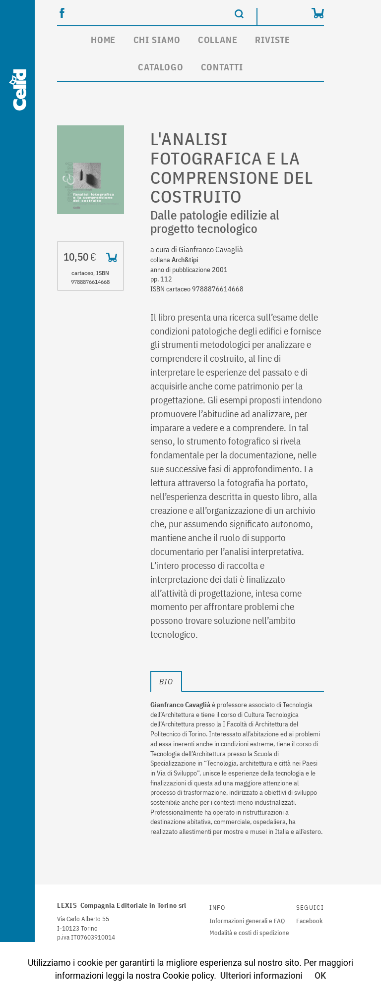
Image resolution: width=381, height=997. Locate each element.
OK (320, 976)
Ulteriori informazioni (261, 976)
